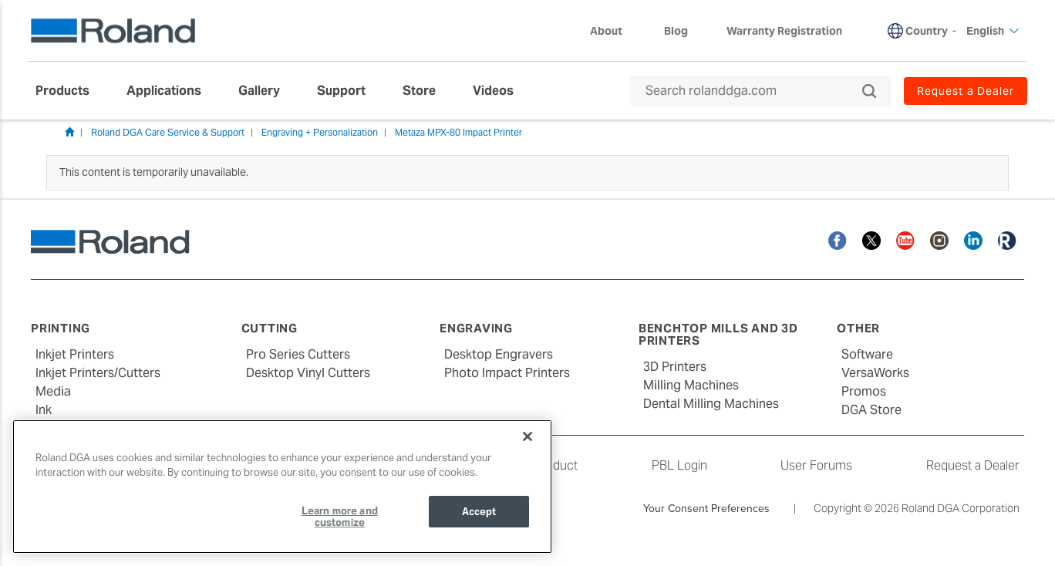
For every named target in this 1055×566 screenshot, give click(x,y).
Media (53, 391)
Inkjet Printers (74, 354)
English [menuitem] (993, 31)
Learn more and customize (340, 517)
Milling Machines (691, 385)
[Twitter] (871, 239)
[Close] (527, 436)
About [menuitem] (614, 31)
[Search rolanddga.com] (753, 91)
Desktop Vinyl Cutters (308, 373)
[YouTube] (905, 239)
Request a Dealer (973, 465)
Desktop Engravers (498, 354)
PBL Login (679, 465)
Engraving (476, 328)
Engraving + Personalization (319, 132)
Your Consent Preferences (706, 508)
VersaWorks (875, 373)
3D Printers (674, 367)
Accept (479, 511)
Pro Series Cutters (298, 354)
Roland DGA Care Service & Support (167, 132)
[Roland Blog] (1007, 239)
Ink (43, 410)
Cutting (269, 328)
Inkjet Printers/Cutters (97, 373)
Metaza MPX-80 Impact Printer (458, 132)
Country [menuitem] (926, 31)
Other (858, 328)
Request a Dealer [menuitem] (965, 91)
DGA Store (871, 410)
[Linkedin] (973, 239)
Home (69, 131)
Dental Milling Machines (711, 404)
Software (867, 354)
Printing (60, 328)
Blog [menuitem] (676, 31)
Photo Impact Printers (507, 373)
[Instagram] (939, 239)
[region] (282, 486)
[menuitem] (70, 91)
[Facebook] (837, 239)
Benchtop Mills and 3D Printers (718, 335)
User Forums (816, 465)
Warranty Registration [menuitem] (784, 31)
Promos (863, 391)
